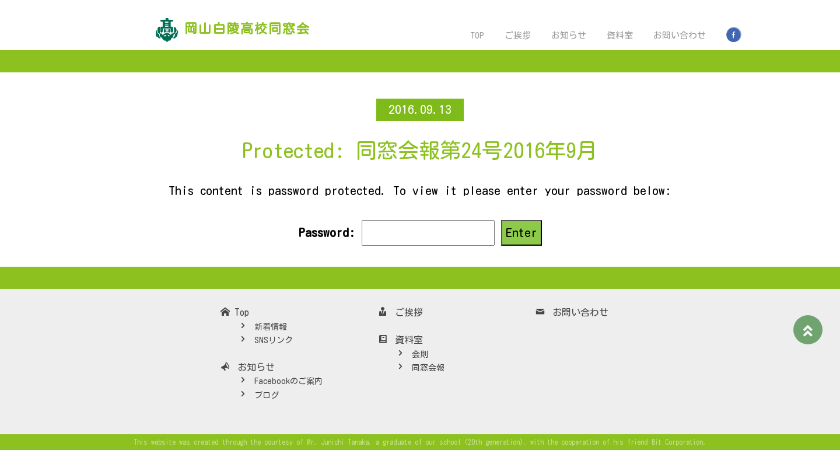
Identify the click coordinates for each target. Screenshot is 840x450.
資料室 (620, 35)
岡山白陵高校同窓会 (247, 28)
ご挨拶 (518, 35)
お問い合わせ (679, 35)
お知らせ (568, 35)
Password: (396, 233)
